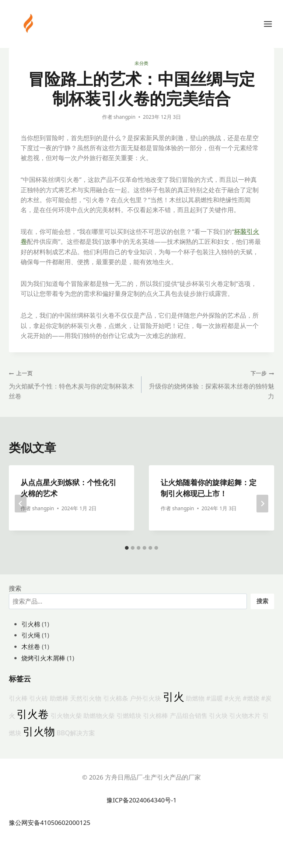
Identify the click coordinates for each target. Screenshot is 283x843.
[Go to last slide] (21, 503)
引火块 (218, 715)
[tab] (127, 548)
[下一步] (262, 503)
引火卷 (33, 713)
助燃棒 (59, 698)
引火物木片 (245, 715)
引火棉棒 (155, 715)
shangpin (124, 116)
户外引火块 (145, 698)
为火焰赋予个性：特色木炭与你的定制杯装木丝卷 (72, 384)
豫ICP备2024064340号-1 (141, 800)
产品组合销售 (188, 715)
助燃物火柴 (99, 715)
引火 (173, 696)
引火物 (39, 731)
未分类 (141, 63)
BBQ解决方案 (76, 732)
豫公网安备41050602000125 (49, 822)
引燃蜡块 (129, 715)
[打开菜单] (271, 24)
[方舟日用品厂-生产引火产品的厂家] (29, 23)
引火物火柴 (66, 715)
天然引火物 (85, 698)
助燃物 (195, 698)
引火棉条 (115, 698)
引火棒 (18, 698)
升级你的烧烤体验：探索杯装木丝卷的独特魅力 (211, 384)
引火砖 (38, 698)
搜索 (15, 588)
